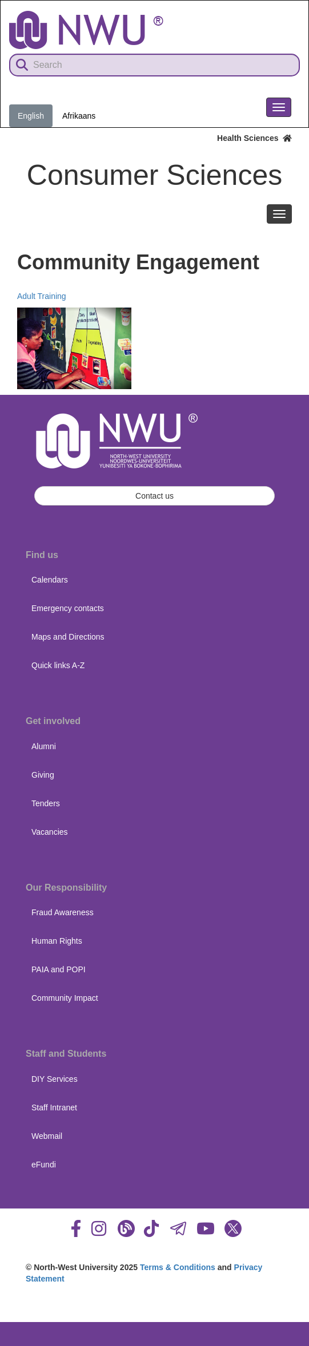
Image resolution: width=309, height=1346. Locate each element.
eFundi (43, 1164)
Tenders (45, 803)
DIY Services (54, 1079)
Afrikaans (78, 115)
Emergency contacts (67, 608)
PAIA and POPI (58, 969)
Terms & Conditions (177, 1267)
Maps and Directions (68, 636)
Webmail (46, 1136)
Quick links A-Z (58, 665)
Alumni (43, 746)
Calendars (49, 579)
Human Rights (56, 940)
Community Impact (64, 998)
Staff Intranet (54, 1107)
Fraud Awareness (62, 912)
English (31, 115)
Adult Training (41, 296)
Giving (42, 774)
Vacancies (49, 831)
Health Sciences (254, 138)
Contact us (154, 495)
